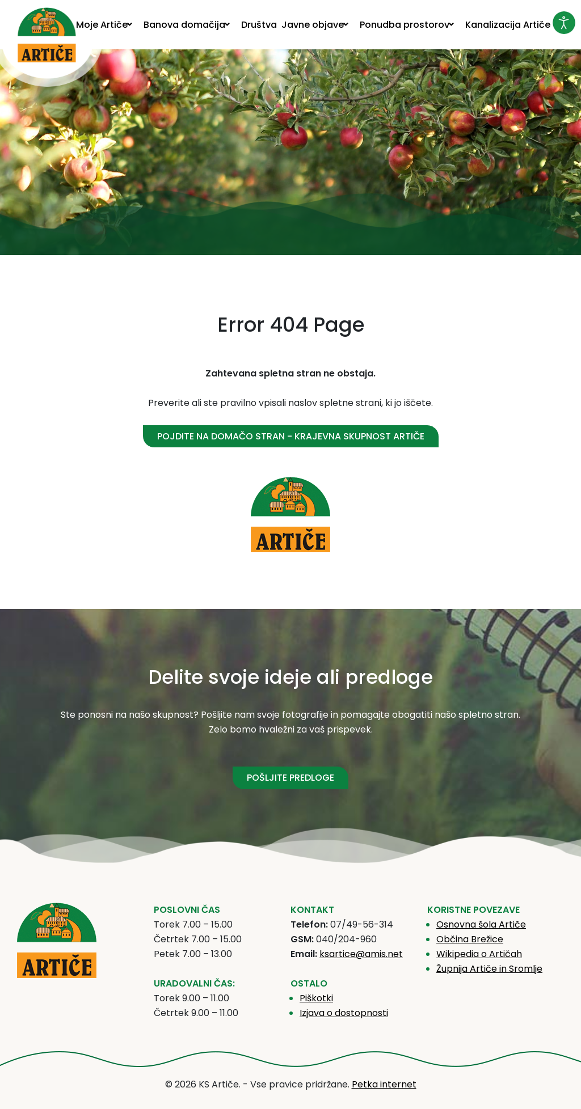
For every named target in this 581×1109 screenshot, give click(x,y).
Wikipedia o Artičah (479, 953)
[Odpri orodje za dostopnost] (564, 22)
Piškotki (316, 998)
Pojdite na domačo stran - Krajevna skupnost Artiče (290, 436)
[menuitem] (107, 25)
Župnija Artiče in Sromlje (489, 968)
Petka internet (384, 1084)
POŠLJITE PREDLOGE (290, 777)
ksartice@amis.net (361, 953)
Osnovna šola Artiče (481, 924)
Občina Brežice (469, 939)
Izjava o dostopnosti (344, 1012)
